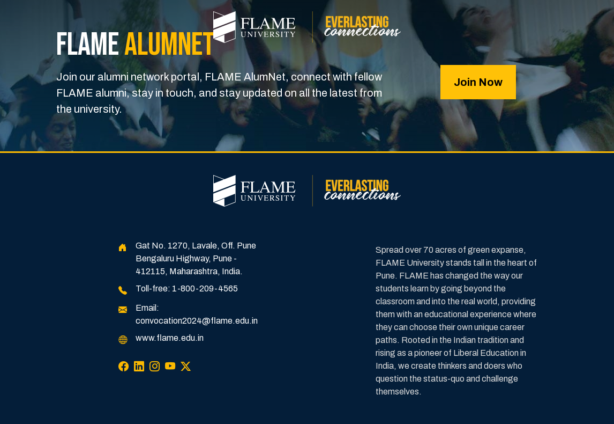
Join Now (478, 82)
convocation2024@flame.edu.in (197, 320)
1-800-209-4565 (205, 288)
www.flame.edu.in (170, 337)
